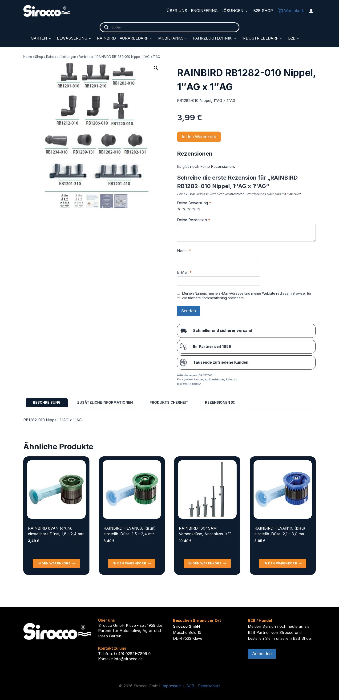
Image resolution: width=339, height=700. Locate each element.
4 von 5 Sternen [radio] (194, 209)
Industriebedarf (260, 38)
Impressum (171, 686)
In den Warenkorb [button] (56, 563)
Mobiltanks (170, 38)
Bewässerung (72, 38)
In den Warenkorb (199, 136)
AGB (190, 686)
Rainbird (106, 38)
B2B (291, 38)
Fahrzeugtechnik (212, 38)
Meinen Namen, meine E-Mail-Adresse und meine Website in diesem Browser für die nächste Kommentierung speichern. (246, 295)
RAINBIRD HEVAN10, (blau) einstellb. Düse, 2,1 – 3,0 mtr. (279, 531)
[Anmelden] (311, 11)
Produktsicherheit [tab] (168, 402)
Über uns (177, 10)
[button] (156, 68)
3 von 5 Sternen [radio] (189, 209)
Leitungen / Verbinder (209, 379)
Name (184, 250)
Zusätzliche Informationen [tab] (105, 402)
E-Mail (184, 272)
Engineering (204, 10)
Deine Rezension (193, 219)
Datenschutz (209, 686)
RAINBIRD (194, 383)
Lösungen (232, 10)
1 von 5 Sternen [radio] (179, 209)
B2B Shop (263, 10)
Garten (39, 38)
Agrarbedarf (134, 38)
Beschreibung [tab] (47, 402)
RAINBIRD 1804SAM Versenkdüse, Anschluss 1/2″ (205, 531)
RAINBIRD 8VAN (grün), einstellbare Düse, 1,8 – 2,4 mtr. (56, 531)
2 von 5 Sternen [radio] (184, 209)
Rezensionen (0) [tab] (220, 402)
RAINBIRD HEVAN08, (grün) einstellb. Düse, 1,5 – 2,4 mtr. (130, 531)
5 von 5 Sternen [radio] (199, 209)
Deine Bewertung (194, 203)
